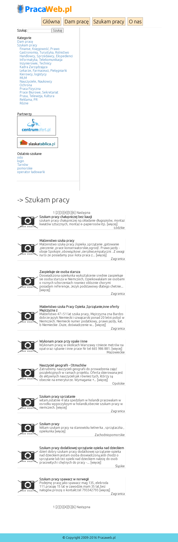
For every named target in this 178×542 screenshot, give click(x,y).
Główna (51, 21)
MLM (23, 78)
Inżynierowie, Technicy (35, 63)
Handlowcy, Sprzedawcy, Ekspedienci (46, 56)
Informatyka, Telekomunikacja (41, 59)
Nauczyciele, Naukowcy (36, 81)
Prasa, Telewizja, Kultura (37, 96)
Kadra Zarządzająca (33, 67)
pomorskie (24, 168)
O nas (135, 21)
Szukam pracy (108, 21)
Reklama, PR (29, 99)
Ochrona (26, 85)
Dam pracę (77, 21)
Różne (24, 103)
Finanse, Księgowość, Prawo (40, 49)
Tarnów (22, 164)
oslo (20, 157)
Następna (83, 212)
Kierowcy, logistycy (33, 74)
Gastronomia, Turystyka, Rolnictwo (44, 52)
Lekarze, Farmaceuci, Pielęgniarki (43, 70)
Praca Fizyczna (30, 88)
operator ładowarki (31, 172)
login (20, 161)
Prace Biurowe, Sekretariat (39, 92)
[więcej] (112, 224)
